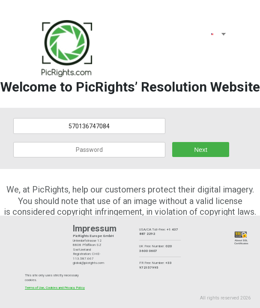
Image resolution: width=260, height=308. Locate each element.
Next (200, 149)
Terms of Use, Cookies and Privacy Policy (55, 288)
